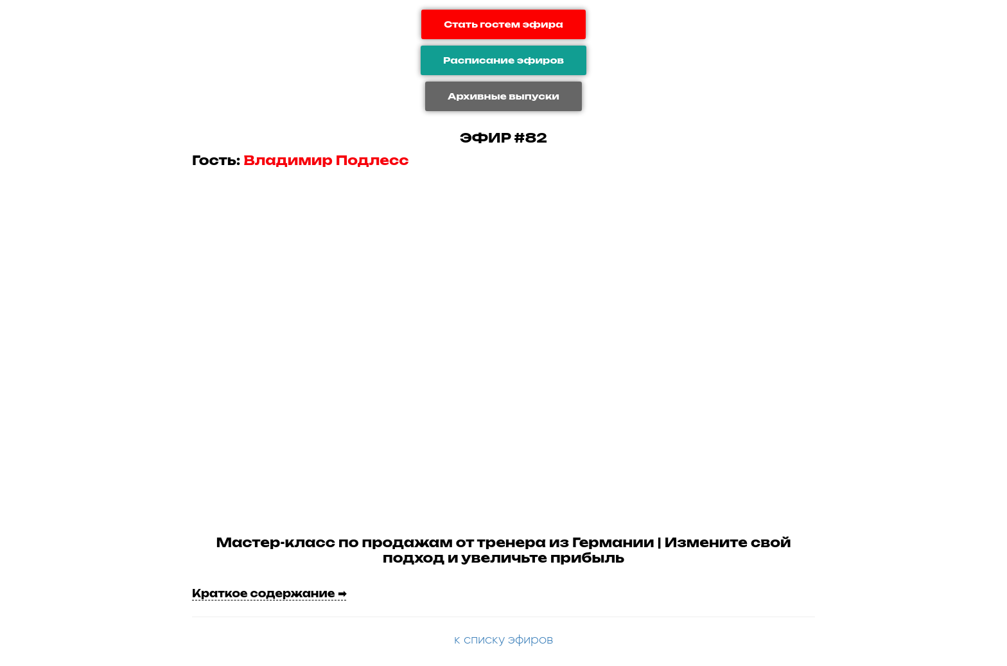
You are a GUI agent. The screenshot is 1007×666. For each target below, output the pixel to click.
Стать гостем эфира (503, 24)
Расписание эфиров (503, 60)
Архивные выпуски (503, 96)
